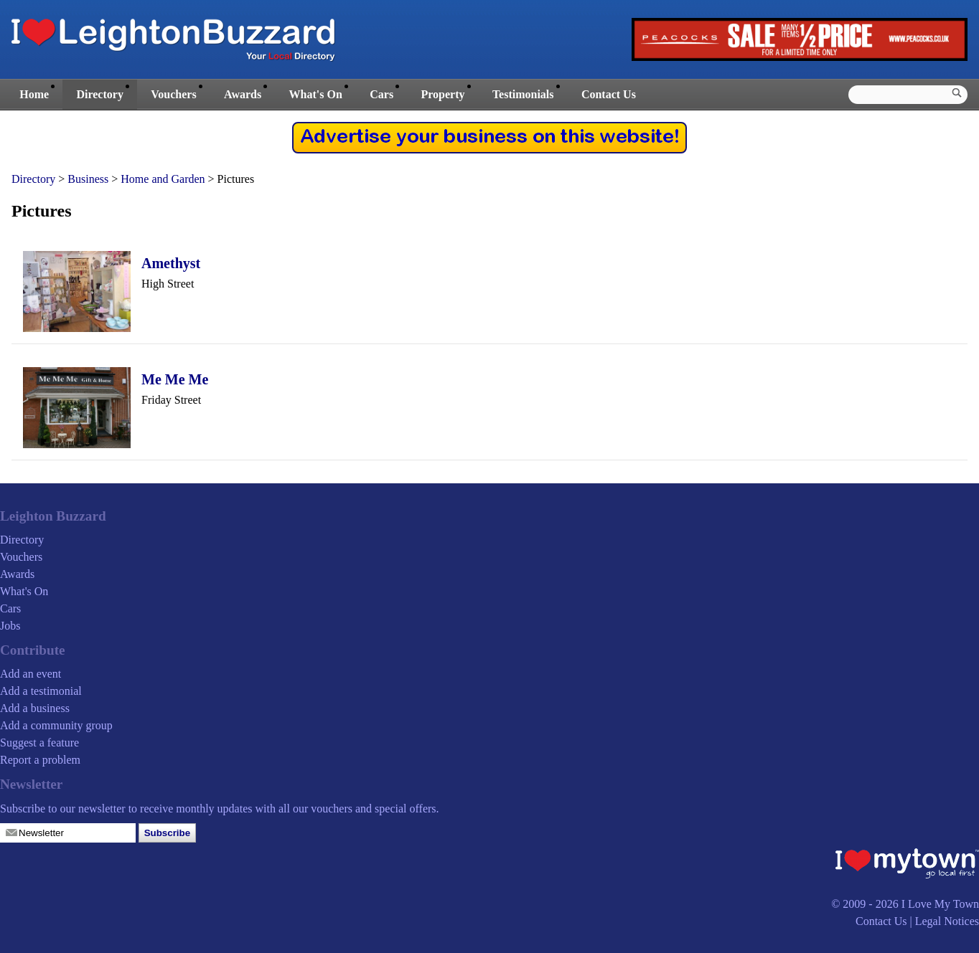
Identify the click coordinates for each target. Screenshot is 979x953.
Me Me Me (174, 379)
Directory (99, 94)
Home (34, 94)
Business (87, 179)
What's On (315, 94)
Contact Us (608, 94)
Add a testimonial (41, 691)
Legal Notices (947, 921)
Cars (381, 94)
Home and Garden (163, 179)
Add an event (30, 674)
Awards (242, 94)
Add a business (35, 708)
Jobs (10, 626)
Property (442, 94)
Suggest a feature (39, 742)
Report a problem (40, 760)
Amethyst (170, 263)
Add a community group (56, 725)
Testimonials (523, 94)
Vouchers (173, 94)
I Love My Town (940, 904)
